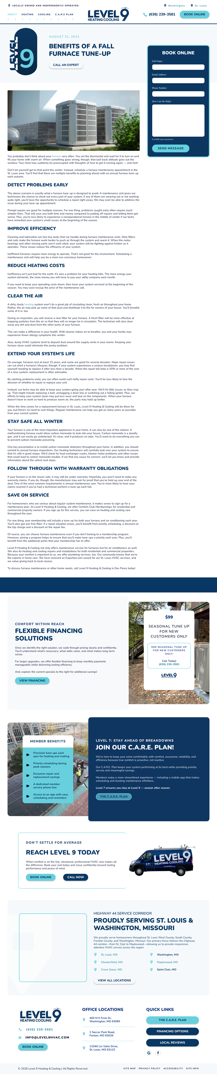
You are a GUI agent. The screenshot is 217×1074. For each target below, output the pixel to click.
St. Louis (201, 5)
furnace (56, 156)
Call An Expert (66, 65)
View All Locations (114, 980)
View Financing (32, 681)
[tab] (154, 694)
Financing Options (172, 1031)
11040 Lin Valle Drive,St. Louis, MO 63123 (104, 1047)
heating (29, 304)
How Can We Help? (162, 101)
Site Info (192, 1068)
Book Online (194, 14)
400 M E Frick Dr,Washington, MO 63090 (105, 1019)
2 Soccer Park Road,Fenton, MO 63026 (102, 1033)
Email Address (160, 74)
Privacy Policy (149, 1068)
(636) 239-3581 (169, 664)
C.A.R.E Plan (64, 14)
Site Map (130, 1068)
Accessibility (173, 1068)
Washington (176, 5)
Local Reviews (172, 1043)
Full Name (158, 61)
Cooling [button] (44, 14)
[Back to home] (108, 14)
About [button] (12, 14)
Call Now (75, 877)
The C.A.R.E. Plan (113, 797)
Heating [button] (28, 14)
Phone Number (160, 88)
